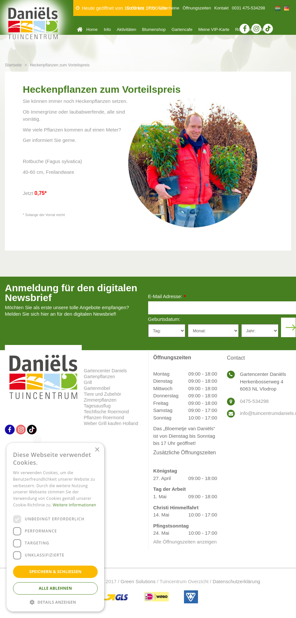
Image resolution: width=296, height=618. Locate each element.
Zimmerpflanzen (100, 400)
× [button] (96, 449)
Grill (88, 382)
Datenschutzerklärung (236, 581)
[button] (55, 602)
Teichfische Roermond (106, 411)
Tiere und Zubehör (102, 394)
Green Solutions (138, 581)
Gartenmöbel (97, 388)
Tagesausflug (97, 405)
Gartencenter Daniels (105, 370)
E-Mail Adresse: (167, 297)
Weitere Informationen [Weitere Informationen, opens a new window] (74, 505)
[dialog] (55, 527)
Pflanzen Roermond (104, 417)
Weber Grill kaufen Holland (111, 423)
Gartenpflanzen (99, 376)
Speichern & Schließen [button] (55, 571)
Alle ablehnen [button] (55, 588)
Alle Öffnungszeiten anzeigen (185, 541)
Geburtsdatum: (164, 319)
